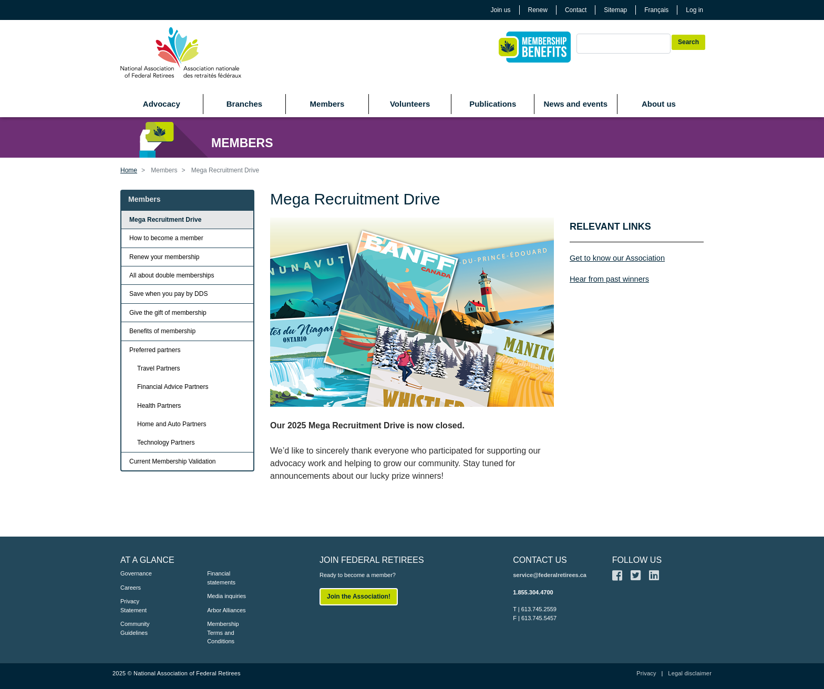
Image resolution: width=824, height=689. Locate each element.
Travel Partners (158, 368)
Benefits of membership (162, 331)
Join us (501, 10)
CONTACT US (540, 560)
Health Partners (159, 405)
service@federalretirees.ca (549, 575)
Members (327, 103)
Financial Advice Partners (172, 386)
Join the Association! (358, 596)
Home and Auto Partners (171, 424)
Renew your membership (164, 257)
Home (128, 170)
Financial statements (221, 577)
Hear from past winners (609, 279)
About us (659, 103)
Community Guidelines (135, 628)
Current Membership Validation (172, 461)
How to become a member (166, 238)
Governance (136, 573)
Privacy (646, 673)
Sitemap (615, 10)
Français (656, 10)
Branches (244, 103)
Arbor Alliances (226, 610)
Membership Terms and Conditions (223, 632)
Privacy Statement (133, 605)
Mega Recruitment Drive (165, 219)
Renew (538, 10)
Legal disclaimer (690, 673)
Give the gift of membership (168, 312)
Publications (492, 103)
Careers (130, 587)
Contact (575, 10)
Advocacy (161, 103)
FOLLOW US (637, 560)
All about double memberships (171, 275)
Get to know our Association (617, 258)
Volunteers (410, 103)
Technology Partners (165, 442)
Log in (694, 10)
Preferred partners (154, 350)
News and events (575, 103)
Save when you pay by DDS (168, 293)
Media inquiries (226, 596)
